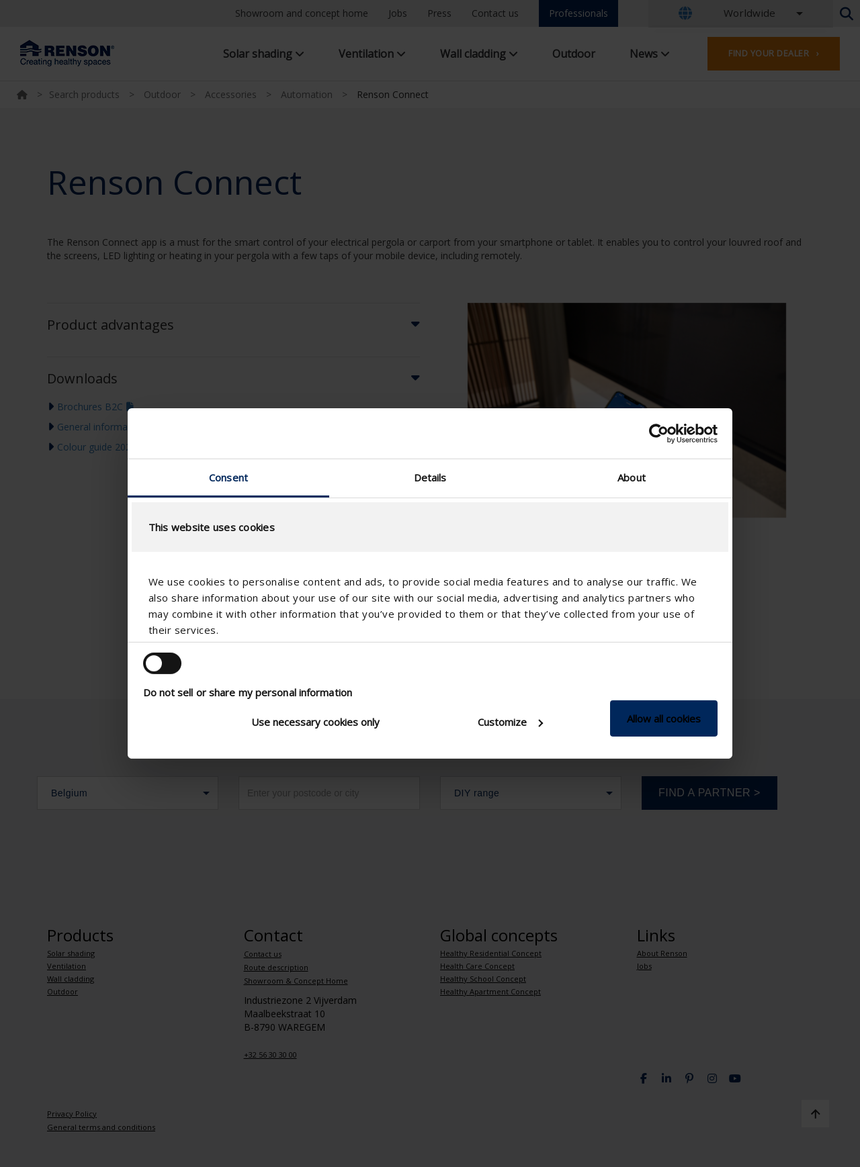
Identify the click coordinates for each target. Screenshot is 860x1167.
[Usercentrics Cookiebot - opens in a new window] (659, 433)
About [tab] (631, 477)
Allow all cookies (664, 718)
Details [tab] (430, 477)
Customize (510, 722)
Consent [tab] (228, 477)
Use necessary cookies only (315, 722)
